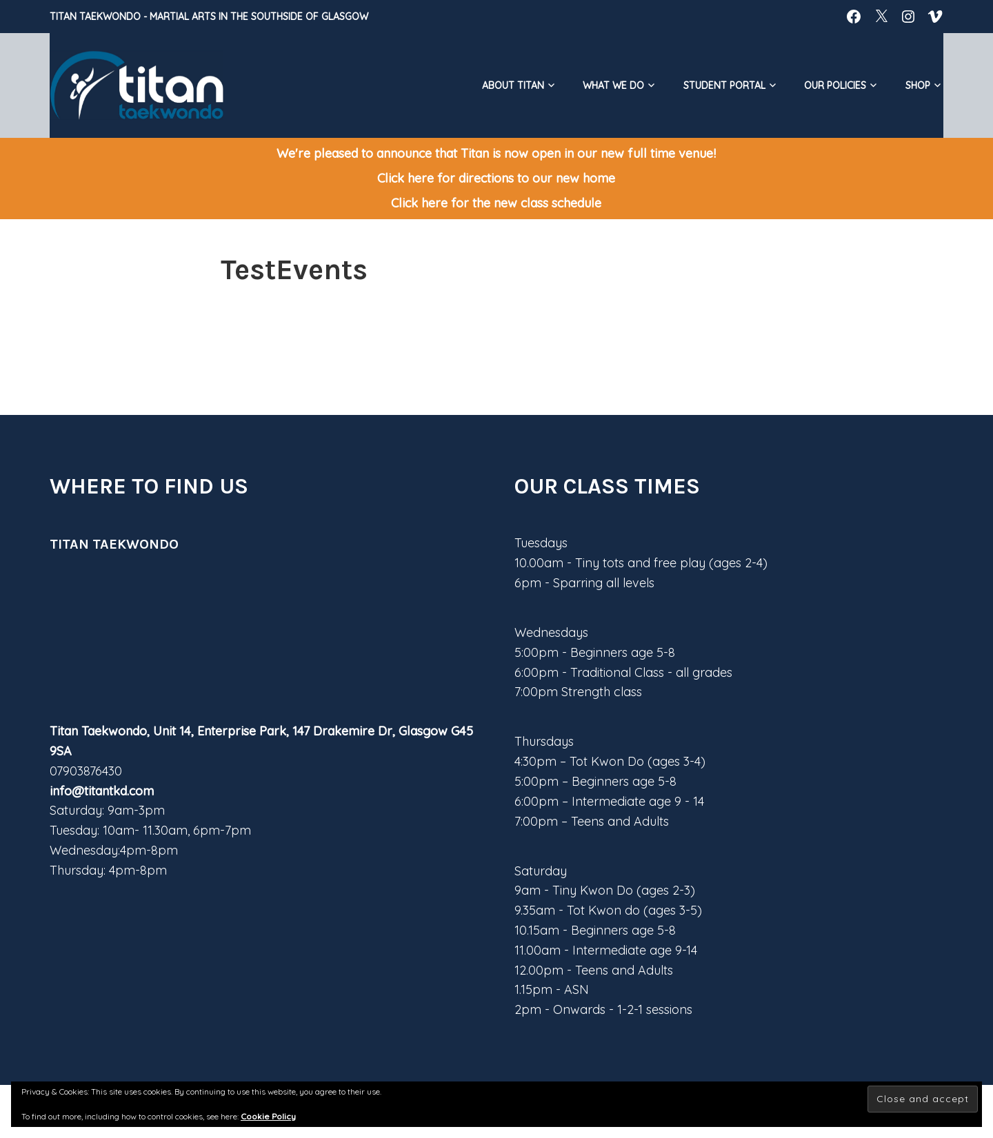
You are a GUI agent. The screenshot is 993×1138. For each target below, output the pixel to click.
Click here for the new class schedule (496, 203)
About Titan (513, 85)
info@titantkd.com (102, 791)
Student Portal (724, 85)
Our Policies (835, 85)
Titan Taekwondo (95, 16)
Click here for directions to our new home (496, 178)
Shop (917, 85)
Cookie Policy (268, 1116)
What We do (613, 85)
